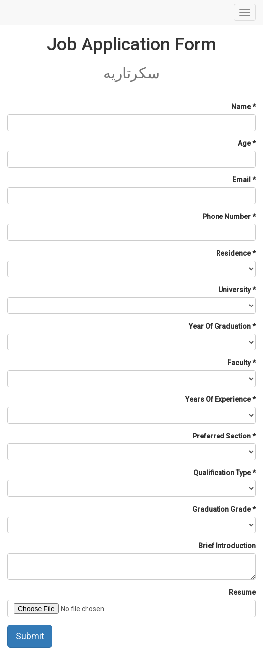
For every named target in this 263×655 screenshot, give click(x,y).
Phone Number (226, 216)
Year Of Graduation (220, 326)
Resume (242, 592)
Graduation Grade (221, 509)
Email (241, 180)
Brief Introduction (227, 546)
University (235, 290)
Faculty (239, 363)
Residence (233, 253)
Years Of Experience (218, 399)
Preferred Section (221, 436)
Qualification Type (222, 473)
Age (244, 143)
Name (241, 107)
